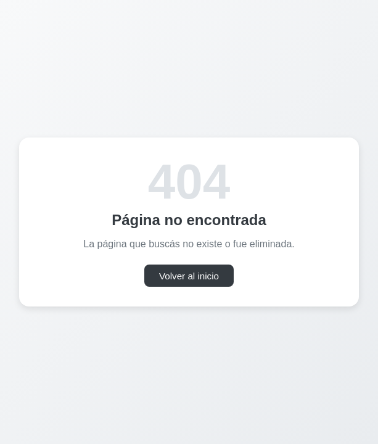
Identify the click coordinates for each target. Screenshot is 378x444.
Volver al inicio (189, 276)
